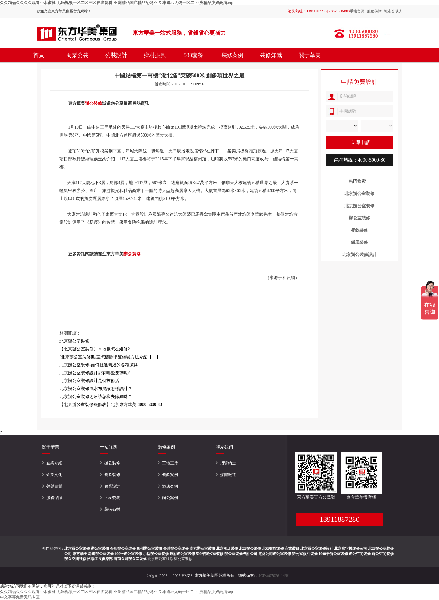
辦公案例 (170, 497)
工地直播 (170, 463)
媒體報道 (228, 474)
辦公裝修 (93, 103)
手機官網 (357, 11)
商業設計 (112, 486)
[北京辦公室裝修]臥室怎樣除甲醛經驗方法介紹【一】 (109, 357)
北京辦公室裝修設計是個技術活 (89, 380)
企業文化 (54, 474)
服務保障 (374, 11)
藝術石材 (112, 509)
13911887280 (339, 519)
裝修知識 (271, 55)
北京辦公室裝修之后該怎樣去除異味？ (95, 396)
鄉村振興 (155, 55)
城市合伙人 (393, 11)
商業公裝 (77, 55)
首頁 (38, 55)
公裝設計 (116, 55)
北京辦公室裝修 (160, 559)
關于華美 (310, 55)
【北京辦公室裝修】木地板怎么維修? (94, 349)
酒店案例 (170, 486)
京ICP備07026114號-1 (273, 575)
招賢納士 (228, 463)
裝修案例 (232, 55)
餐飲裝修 (112, 474)
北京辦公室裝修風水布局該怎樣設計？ (95, 388)
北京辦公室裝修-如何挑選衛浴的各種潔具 (98, 365)
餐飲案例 (170, 474)
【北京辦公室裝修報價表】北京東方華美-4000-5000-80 (110, 404)
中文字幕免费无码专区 (20, 597)
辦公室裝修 (183, 559)
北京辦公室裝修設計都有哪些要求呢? (94, 373)
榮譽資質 (54, 486)
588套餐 (193, 55)
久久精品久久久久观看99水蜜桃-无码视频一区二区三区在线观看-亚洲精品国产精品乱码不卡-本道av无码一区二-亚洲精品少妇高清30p (117, 2)
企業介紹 (54, 463)
